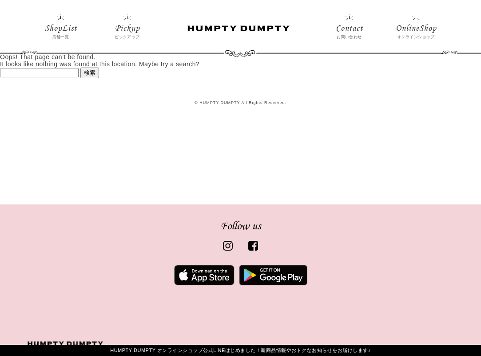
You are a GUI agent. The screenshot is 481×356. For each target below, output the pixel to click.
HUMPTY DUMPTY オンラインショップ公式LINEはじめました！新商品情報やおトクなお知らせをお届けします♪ (240, 350)
